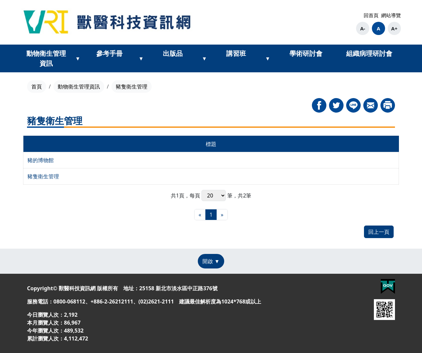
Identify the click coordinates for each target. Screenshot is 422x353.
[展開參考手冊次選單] (141, 58)
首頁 (36, 86)
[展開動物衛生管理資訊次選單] (77, 58)
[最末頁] (222, 214)
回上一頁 (378, 231)
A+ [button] (394, 28)
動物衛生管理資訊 (46, 58)
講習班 (236, 53)
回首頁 (371, 15)
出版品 (173, 53)
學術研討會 (305, 53)
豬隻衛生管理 (43, 176)
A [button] (378, 28)
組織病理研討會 (369, 53)
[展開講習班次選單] (267, 58)
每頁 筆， (214, 195)
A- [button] (362, 28)
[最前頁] (199, 214)
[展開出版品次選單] (204, 58)
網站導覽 (391, 15)
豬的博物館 (40, 160)
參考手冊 (109, 53)
